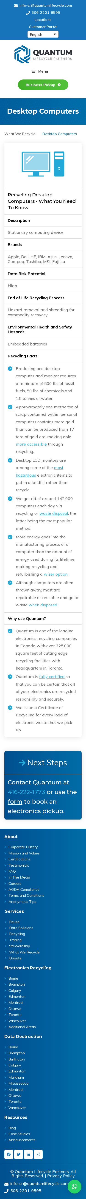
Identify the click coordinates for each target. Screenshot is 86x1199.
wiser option (55, 574)
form (15, 801)
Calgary (14, 990)
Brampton (16, 984)
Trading (15, 940)
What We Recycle (19, 133)
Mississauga (18, 1083)
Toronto (15, 1014)
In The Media (19, 877)
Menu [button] (43, 71)
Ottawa (14, 1008)
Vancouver (17, 1020)
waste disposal (53, 513)
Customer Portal (43, 26)
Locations (43, 19)
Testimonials (18, 865)
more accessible (31, 444)
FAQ (12, 871)
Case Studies (19, 1133)
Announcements (22, 1139)
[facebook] (8, 1154)
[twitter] (18, 1154)
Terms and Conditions (26, 895)
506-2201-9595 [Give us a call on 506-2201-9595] (43, 12)
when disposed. (43, 605)
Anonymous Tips (22, 901)
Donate (15, 958)
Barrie (13, 978)
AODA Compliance (23, 889)
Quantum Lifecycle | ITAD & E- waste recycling (43, 54)
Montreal (15, 1002)
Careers (14, 883)
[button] (74, 1186)
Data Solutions (21, 927)
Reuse (14, 921)
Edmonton (16, 996)
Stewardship (19, 946)
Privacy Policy (61, 1176)
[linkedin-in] (28, 1154)
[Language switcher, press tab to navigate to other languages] (43, 34)
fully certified (52, 676)
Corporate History (23, 847)
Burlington (16, 1059)
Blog (12, 1127)
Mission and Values (24, 853)
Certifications (19, 859)
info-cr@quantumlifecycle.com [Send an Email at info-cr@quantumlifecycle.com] (43, 5)
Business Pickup (40, 84)
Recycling (17, 933)
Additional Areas (22, 1026)
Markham (16, 1077)
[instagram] (38, 1154)
